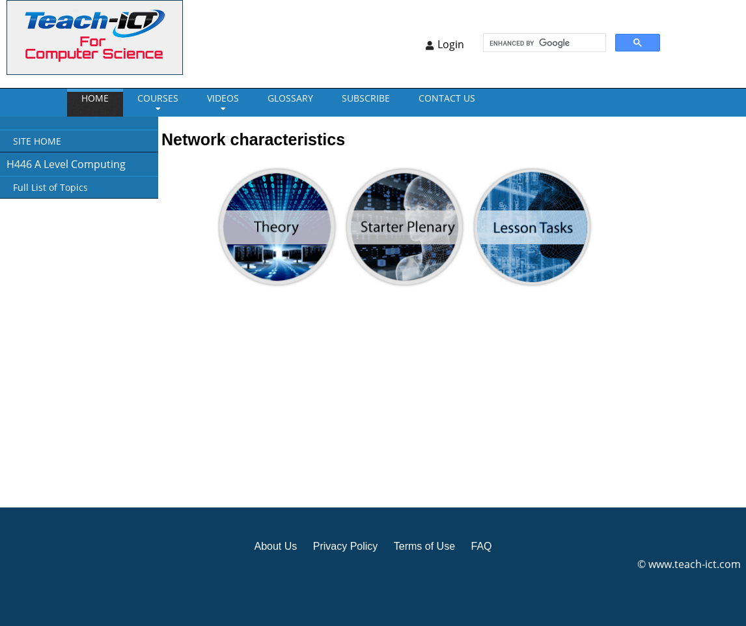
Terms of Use (424, 546)
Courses (157, 98)
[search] (543, 43)
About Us (275, 546)
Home (95, 98)
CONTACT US (447, 98)
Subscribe (366, 98)
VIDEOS (223, 98)
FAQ (481, 546)
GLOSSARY (290, 98)
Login (450, 44)
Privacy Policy (345, 546)
